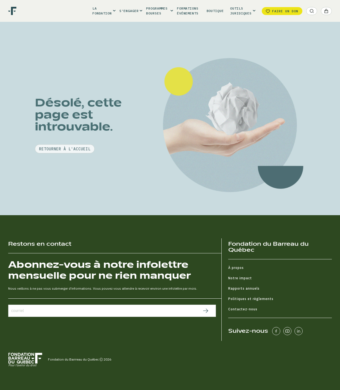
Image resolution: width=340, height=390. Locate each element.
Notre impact (240, 278)
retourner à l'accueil (65, 162)
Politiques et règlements (250, 299)
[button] (103, 11)
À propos (236, 268)
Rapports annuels (244, 288)
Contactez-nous (242, 309)
